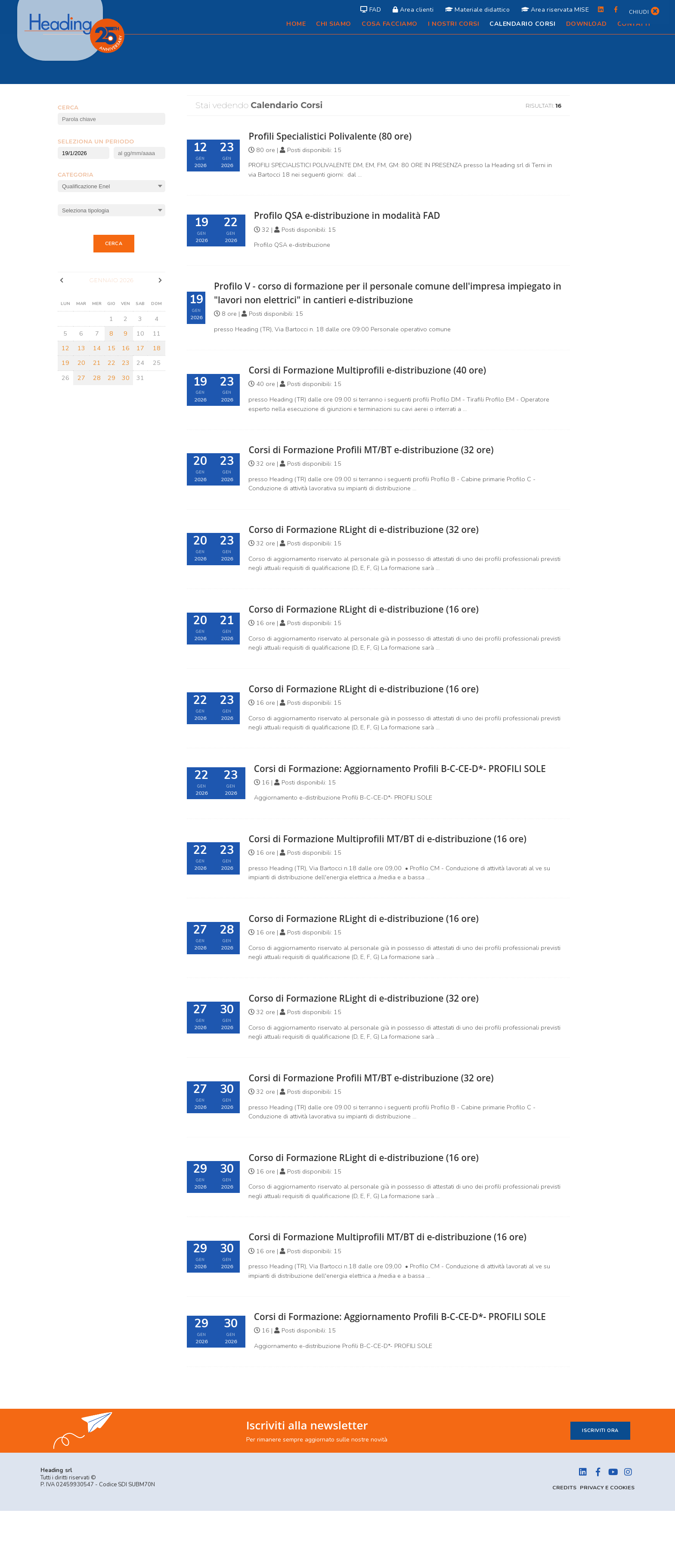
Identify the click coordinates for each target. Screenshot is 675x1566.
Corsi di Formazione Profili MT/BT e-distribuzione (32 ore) (386, 449)
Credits (562, 1543)
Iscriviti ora (600, 1485)
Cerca (113, 243)
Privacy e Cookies (606, 1543)
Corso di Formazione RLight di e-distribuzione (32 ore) (378, 529)
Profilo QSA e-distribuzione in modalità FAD (359, 215)
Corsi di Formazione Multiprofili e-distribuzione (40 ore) (382, 370)
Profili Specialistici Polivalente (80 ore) (340, 136)
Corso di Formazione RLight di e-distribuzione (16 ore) (378, 609)
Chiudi (643, 11)
